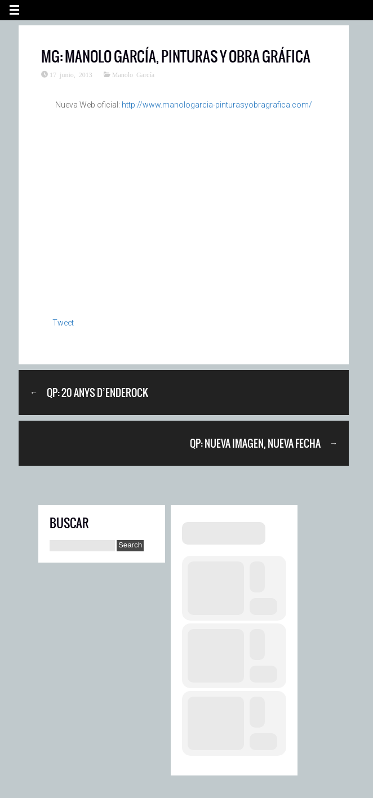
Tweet (63, 322)
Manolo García (133, 74)
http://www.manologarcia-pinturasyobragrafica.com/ (217, 104)
